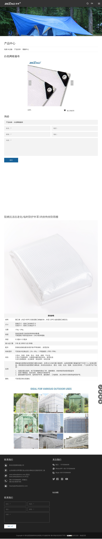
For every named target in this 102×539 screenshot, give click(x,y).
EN (92, 3)
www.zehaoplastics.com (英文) (19, 475)
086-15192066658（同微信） (18, 480)
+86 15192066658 (69, 469)
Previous (30, 83)
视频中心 (26, 49)
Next (72, 83)
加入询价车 (70, 111)
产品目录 (17, 49)
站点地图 (55, 493)
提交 (11, 160)
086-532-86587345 (15, 482)
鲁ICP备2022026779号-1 (59, 536)
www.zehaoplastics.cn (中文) (18, 477)
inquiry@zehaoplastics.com (18, 486)
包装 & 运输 (8, 49)
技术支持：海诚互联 (79, 536)
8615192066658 (65, 473)
